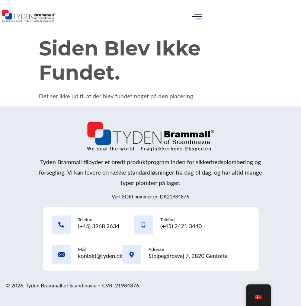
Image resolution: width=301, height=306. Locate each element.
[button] (196, 17)
